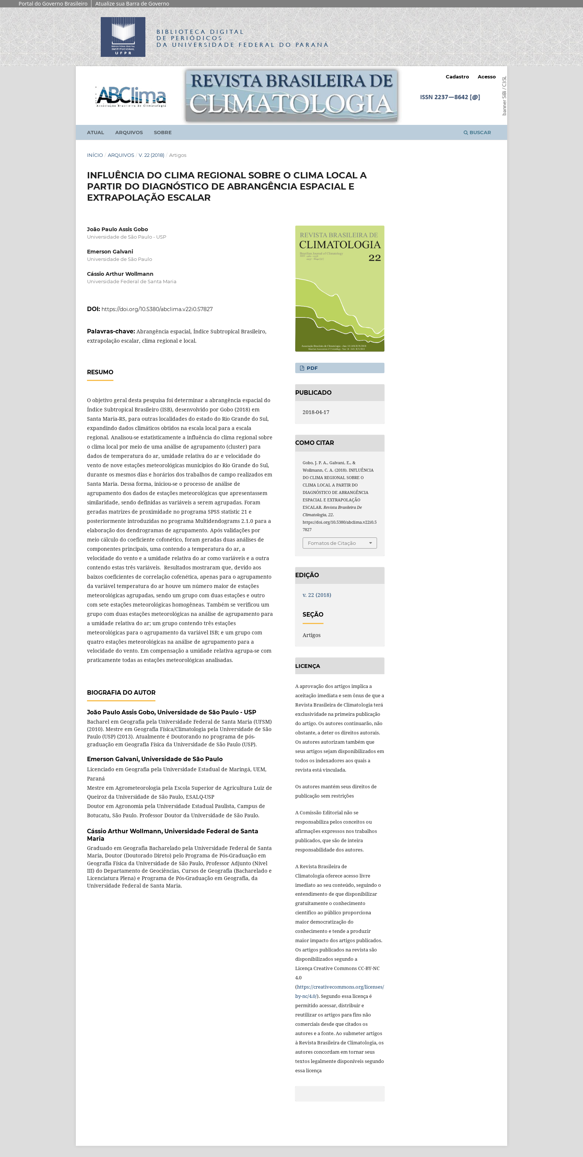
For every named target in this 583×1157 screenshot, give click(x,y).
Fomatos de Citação (332, 543)
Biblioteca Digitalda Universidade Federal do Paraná (243, 38)
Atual (95, 132)
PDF (311, 368)
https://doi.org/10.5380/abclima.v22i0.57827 (157, 309)
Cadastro (457, 77)
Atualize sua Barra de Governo (132, 3)
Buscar (477, 132)
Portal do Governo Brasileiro (53, 3)
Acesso (487, 77)
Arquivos (129, 132)
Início (95, 155)
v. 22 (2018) (151, 155)
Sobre (163, 132)
